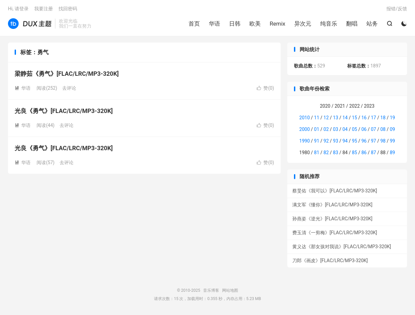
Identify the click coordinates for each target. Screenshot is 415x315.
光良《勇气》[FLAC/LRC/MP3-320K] (64, 110)
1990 (304, 141)
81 (316, 152)
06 (364, 129)
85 (354, 152)
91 (316, 141)
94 (345, 141)
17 (373, 117)
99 (392, 141)
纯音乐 (328, 23)
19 (392, 117)
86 (364, 152)
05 (354, 129)
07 (373, 129)
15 (354, 117)
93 (335, 141)
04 (345, 129)
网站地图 (230, 290)
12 (326, 117)
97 (373, 141)
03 (335, 129)
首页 (194, 23)
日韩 (234, 23)
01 (316, 129)
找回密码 (68, 8)
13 (335, 117)
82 (326, 152)
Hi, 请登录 (18, 8)
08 (383, 129)
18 (383, 117)
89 (392, 152)
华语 (214, 23)
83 (335, 152)
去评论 (69, 88)
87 (373, 152)
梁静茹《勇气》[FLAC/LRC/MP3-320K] (67, 73)
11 (316, 117)
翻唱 (351, 23)
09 (392, 129)
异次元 (302, 23)
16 (364, 117)
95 (354, 141)
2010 (304, 117)
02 (326, 129)
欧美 (255, 23)
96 (364, 141)
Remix (277, 23)
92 (326, 141)
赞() (265, 88)
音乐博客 (30, 23)
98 (383, 141)
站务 (372, 23)
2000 (304, 129)
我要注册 (43, 8)
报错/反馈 (396, 8)
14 (345, 117)
